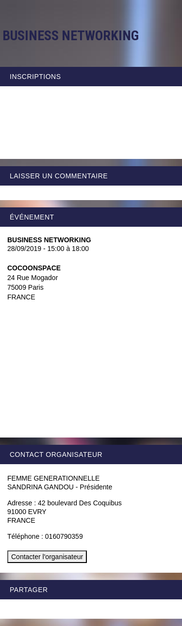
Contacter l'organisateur (47, 557)
